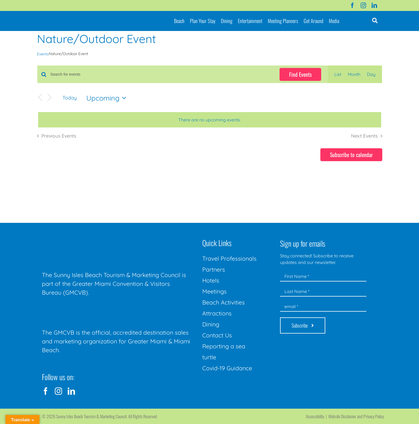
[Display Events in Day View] (371, 74)
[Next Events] (49, 97)
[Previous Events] (40, 97)
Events (43, 54)
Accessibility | (317, 416)
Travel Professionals (229, 258)
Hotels (210, 280)
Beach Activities (223, 302)
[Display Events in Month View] (354, 74)
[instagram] (363, 5)
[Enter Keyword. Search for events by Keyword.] (161, 74)
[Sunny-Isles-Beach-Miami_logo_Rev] (83, 238)
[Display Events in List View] (337, 74)
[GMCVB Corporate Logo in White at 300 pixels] (83, 309)
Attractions (217, 313)
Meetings (214, 291)
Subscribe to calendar (351, 154)
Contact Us (217, 335)
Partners (213, 269)
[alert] (209, 119)
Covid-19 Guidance (227, 368)
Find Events (300, 74)
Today (69, 98)
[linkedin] (374, 5)
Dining (210, 324)
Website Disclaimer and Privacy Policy (356, 416)
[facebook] (352, 5)
